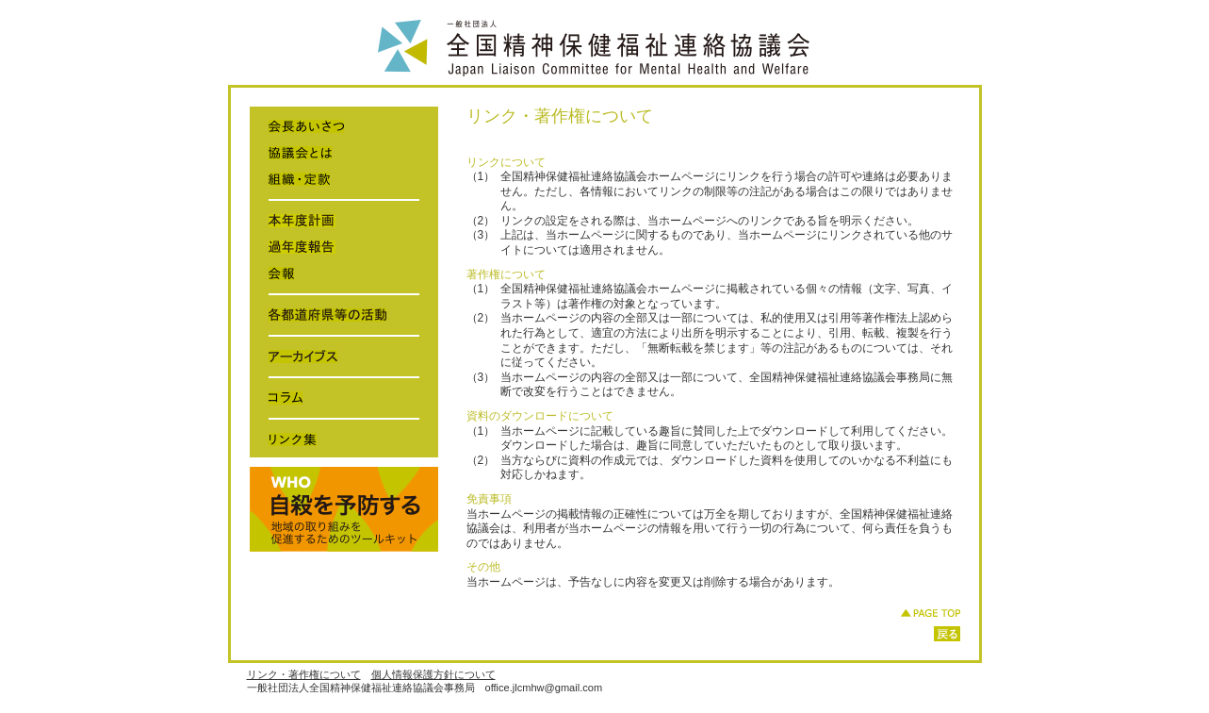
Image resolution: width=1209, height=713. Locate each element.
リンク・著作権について (304, 674)
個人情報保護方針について (433, 674)
